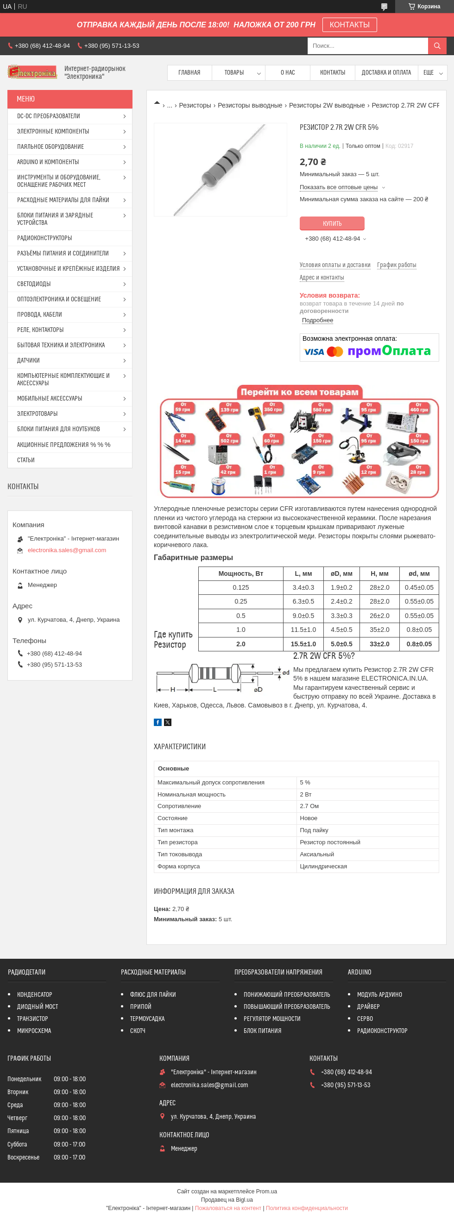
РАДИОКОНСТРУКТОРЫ (44, 238)
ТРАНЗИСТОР (32, 1019)
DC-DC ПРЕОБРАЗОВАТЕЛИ (48, 116)
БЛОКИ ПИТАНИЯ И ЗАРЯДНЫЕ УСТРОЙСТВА (55, 219)
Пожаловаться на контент (228, 1208)
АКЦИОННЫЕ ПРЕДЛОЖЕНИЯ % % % (63, 445)
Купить (332, 224)
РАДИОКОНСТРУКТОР (382, 1031)
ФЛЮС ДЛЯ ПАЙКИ (153, 995)
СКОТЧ (137, 1031)
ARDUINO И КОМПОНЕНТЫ (48, 162)
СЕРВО (365, 1019)
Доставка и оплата (386, 72)
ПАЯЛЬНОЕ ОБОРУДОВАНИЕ (50, 147)
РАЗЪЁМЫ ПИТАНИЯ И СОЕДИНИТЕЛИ (63, 253)
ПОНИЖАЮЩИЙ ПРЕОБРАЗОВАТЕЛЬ (287, 995)
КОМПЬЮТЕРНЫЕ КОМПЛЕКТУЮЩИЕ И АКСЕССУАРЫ (63, 379)
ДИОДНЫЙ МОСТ (37, 1007)
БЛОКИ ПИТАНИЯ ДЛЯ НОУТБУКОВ (58, 429)
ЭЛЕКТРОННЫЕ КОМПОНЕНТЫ (53, 131)
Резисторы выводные (250, 105)
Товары (234, 72)
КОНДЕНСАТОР (34, 995)
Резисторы (195, 105)
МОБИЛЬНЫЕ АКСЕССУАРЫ (49, 398)
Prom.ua (266, 1191)
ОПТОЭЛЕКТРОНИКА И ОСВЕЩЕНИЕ (59, 299)
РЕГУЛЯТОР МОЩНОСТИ (272, 1019)
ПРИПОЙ (140, 1007)
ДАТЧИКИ (28, 360)
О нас (288, 72)
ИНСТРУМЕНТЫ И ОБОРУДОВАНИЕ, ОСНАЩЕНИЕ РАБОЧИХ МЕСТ (59, 181)
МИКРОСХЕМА (34, 1031)
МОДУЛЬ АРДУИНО (379, 995)
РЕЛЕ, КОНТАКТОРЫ (40, 330)
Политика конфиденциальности (307, 1208)
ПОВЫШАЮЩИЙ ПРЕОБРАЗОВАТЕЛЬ (287, 1007)
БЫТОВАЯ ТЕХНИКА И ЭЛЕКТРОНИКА (61, 345)
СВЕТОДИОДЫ (34, 284)
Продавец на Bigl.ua (227, 1200)
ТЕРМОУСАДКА (147, 1019)
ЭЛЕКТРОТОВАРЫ (37, 414)
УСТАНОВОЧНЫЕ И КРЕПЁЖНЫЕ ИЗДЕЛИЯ (68, 269)
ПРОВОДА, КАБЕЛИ (39, 315)
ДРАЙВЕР (368, 1007)
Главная (189, 72)
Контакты (333, 72)
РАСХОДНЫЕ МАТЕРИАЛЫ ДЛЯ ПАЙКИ (63, 200)
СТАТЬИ (26, 460)
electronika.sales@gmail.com (67, 550)
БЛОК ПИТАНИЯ (263, 1031)
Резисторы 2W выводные (327, 105)
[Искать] (437, 46)
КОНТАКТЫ (350, 25)
